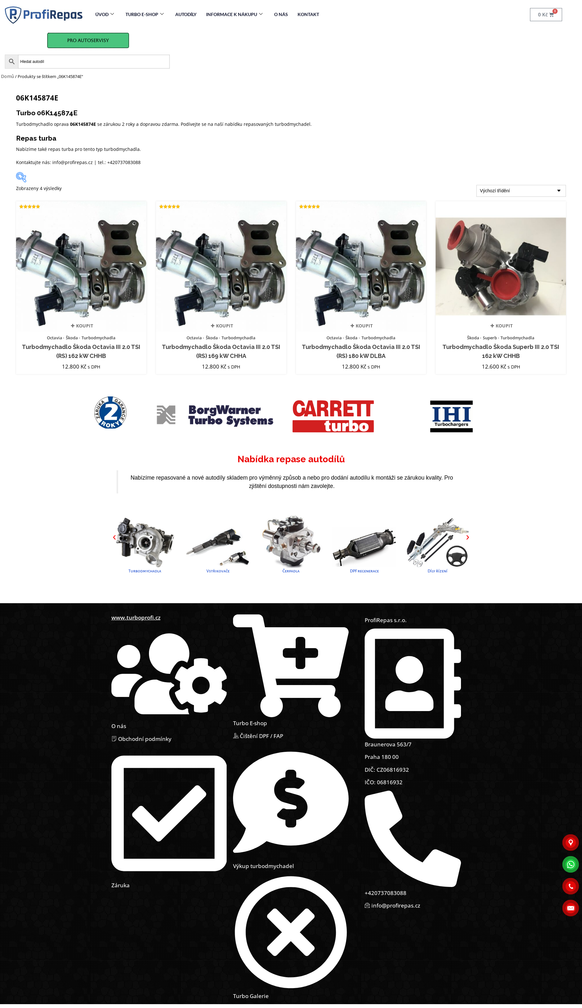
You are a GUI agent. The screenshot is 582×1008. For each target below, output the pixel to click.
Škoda (72, 338)
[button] (114, 537)
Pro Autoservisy (88, 40)
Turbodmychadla (99, 338)
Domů (7, 76)
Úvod (104, 14)
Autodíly (185, 14)
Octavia (54, 338)
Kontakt (308, 14)
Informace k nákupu (234, 14)
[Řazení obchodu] (521, 191)
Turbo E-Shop (145, 14)
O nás (281, 14)
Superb (490, 338)
